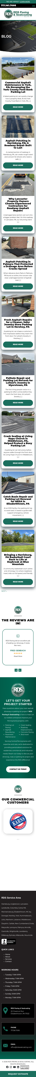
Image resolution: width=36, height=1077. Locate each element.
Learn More (25, 2)
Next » (4, 591)
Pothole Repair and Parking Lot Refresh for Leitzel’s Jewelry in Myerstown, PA (18, 381)
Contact (8, 961)
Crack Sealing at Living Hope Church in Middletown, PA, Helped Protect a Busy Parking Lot (18, 441)
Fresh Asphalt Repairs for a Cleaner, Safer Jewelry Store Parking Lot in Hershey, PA (18, 323)
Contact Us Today (18, 769)
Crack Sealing (26, 725)
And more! (25, 734)
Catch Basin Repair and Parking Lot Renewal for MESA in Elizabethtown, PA (18, 500)
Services (8, 959)
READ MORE (18, 107)
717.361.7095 (8, 5)
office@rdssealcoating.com (21, 1047)
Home (7, 954)
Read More (18, 656)
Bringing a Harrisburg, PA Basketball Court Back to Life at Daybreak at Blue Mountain (18, 560)
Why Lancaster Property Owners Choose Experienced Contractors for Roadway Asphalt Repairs (18, 205)
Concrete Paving (27, 732)
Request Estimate (18, 1074)
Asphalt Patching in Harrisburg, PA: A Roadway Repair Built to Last (18, 144)
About (7, 957)
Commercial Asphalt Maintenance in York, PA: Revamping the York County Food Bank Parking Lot (18, 87)
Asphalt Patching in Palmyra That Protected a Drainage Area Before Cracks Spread (18, 265)
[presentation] (16, 670)
